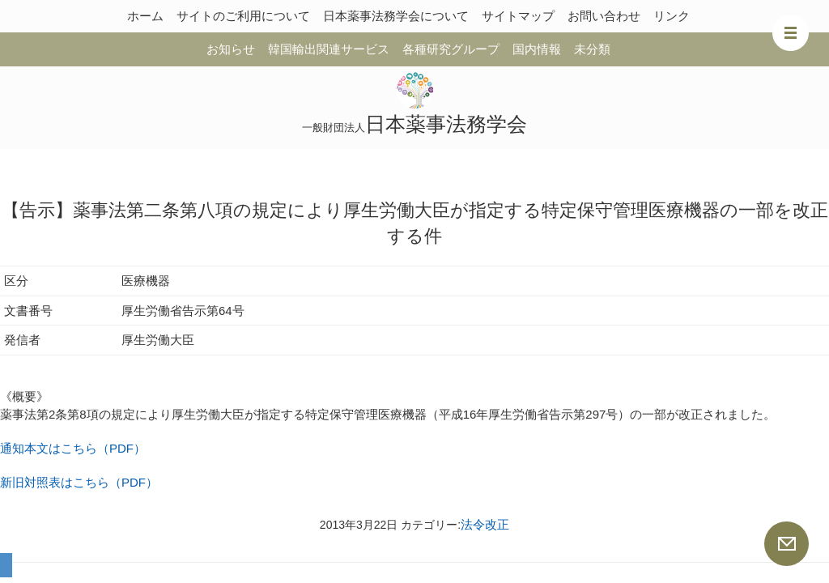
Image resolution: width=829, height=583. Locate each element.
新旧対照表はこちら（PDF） (79, 482)
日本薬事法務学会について (396, 16)
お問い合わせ (604, 16)
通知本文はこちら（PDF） (73, 448)
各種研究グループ (451, 49)
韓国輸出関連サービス (328, 49)
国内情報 (536, 49)
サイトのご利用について (243, 16)
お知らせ (230, 49)
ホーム (145, 16)
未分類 (592, 49)
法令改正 (485, 524)
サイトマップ (518, 16)
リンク (671, 16)
